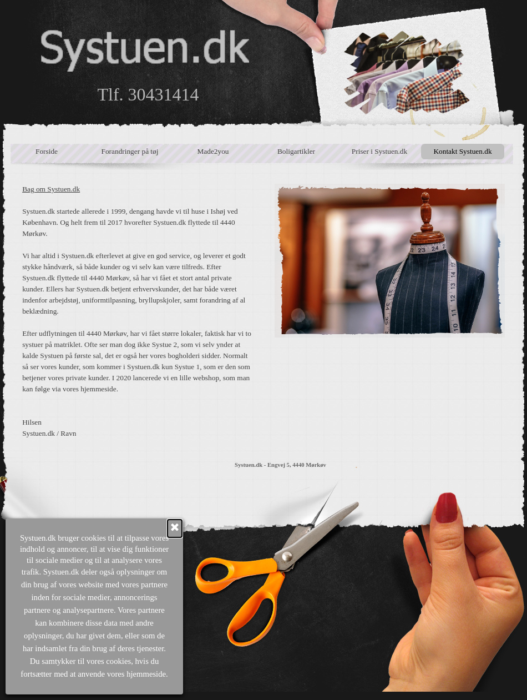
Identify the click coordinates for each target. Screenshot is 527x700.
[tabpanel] (137, 311)
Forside (47, 151)
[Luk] (48, 528)
